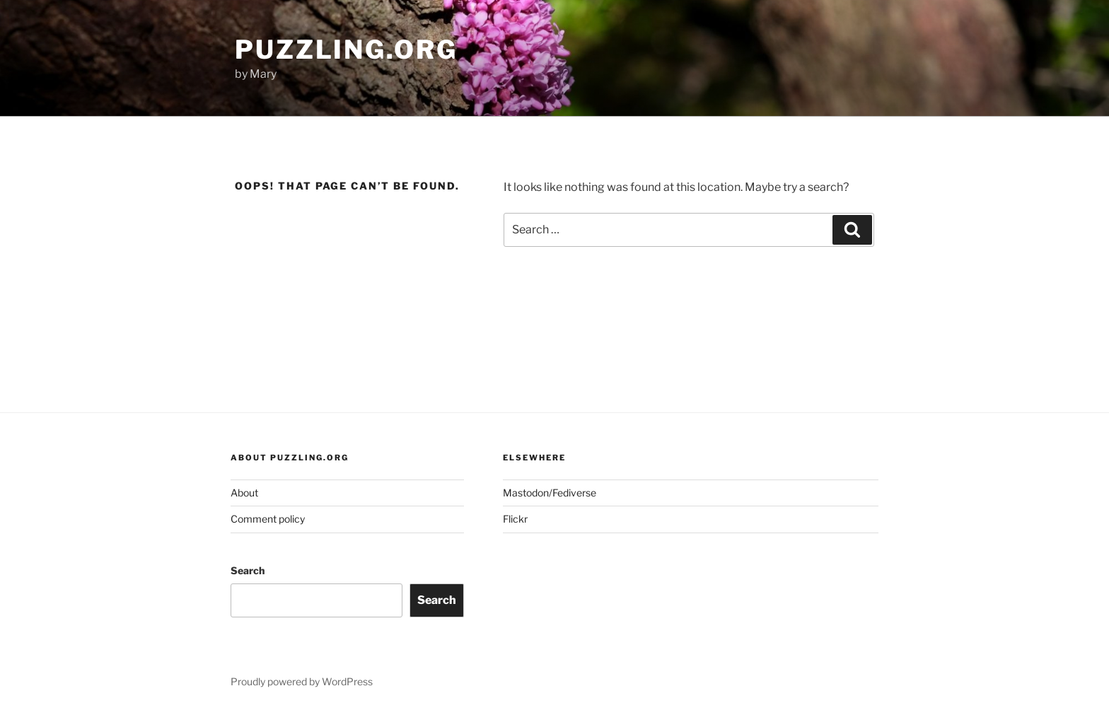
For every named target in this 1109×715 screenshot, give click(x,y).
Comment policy (268, 519)
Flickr (515, 519)
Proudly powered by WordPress (302, 681)
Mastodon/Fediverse (549, 493)
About (244, 493)
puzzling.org (346, 49)
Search (248, 570)
